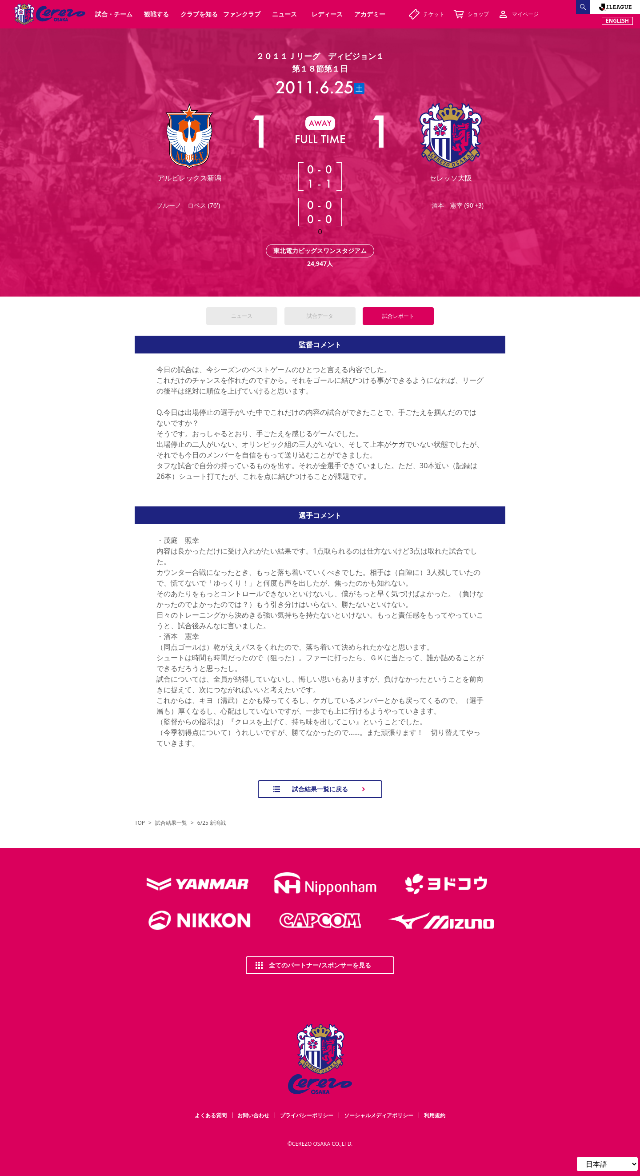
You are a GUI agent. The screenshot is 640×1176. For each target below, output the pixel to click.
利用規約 (434, 1115)
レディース (327, 14)
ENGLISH (617, 20)
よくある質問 (211, 1115)
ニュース (241, 316)
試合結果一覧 (171, 823)
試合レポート (398, 316)
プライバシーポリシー (306, 1115)
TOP (140, 823)
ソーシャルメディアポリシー (378, 1115)
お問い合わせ (253, 1115)
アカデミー (369, 14)
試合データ (320, 316)
